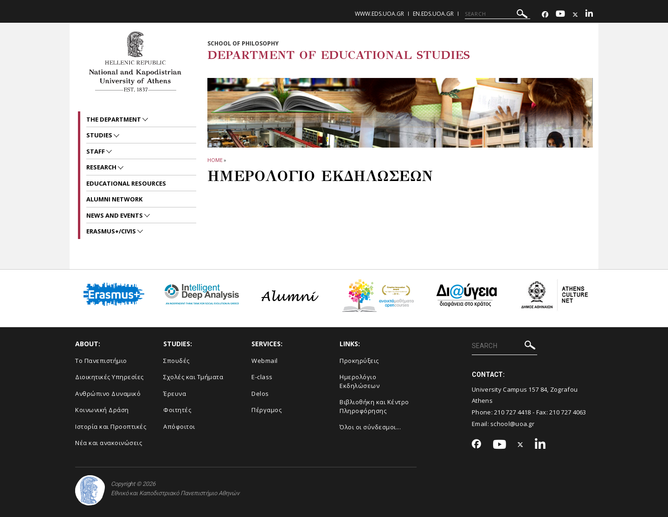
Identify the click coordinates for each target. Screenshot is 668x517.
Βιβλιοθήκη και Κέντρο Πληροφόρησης (374, 406)
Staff (96, 151)
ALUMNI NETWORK (114, 199)
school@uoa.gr (512, 424)
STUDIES (100, 135)
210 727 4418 (512, 412)
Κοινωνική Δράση (102, 410)
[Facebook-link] (545, 15)
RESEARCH (102, 167)
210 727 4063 (567, 412)
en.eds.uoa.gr (433, 14)
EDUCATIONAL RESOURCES (126, 183)
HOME (215, 159)
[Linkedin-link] (589, 15)
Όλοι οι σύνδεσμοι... (370, 427)
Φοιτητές (177, 410)
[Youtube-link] (560, 15)
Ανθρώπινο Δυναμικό (108, 393)
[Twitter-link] (575, 15)
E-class (262, 377)
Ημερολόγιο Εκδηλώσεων (359, 381)
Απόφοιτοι (179, 426)
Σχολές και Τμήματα (193, 377)
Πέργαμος (266, 410)
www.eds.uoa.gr (379, 14)
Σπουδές (176, 360)
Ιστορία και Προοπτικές (110, 426)
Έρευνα (174, 393)
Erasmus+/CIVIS (111, 231)
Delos (260, 393)
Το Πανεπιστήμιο (101, 360)
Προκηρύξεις (359, 360)
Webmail (264, 360)
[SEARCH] (497, 14)
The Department (114, 119)
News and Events (115, 215)
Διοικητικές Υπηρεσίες (109, 377)
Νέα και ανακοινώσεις (108, 443)
